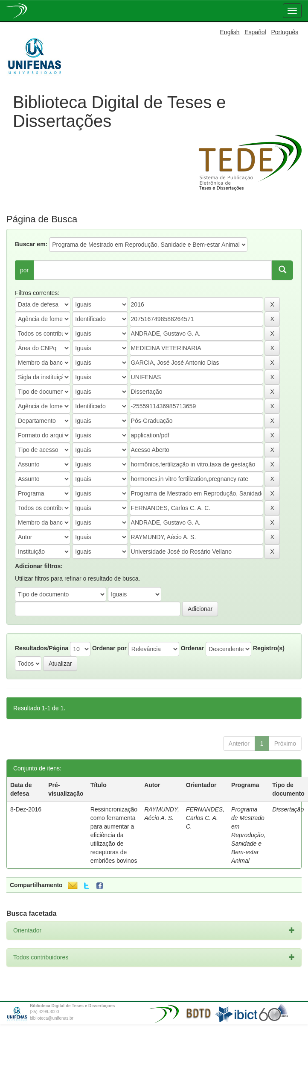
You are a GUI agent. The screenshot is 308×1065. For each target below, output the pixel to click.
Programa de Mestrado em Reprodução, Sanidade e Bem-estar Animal (248, 835)
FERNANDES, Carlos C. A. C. (205, 818)
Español (255, 32)
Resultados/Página (41, 648)
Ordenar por (109, 648)
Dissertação (288, 809)
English (230, 32)
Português (284, 32)
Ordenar (192, 648)
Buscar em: (31, 244)
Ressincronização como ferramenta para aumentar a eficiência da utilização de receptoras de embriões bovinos (114, 835)
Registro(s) (269, 648)
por (24, 270)
